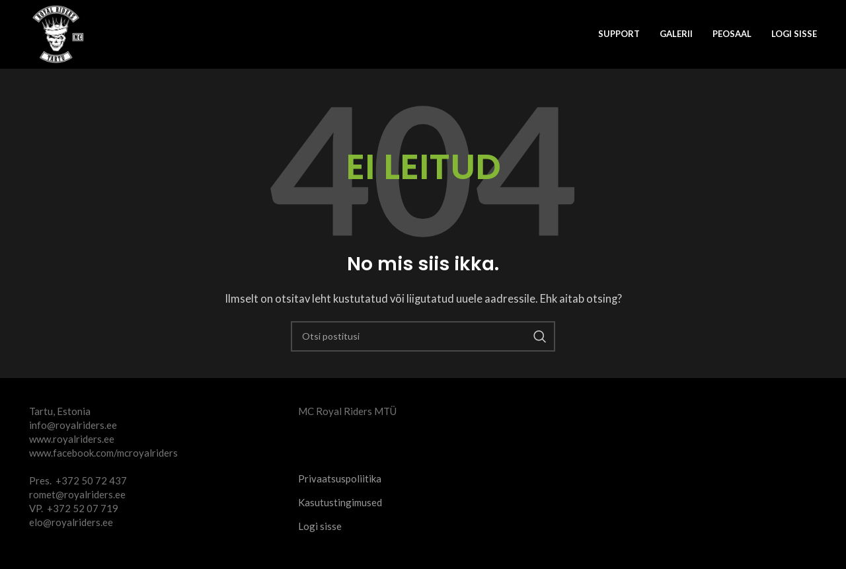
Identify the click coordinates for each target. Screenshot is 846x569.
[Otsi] (423, 336)
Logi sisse (794, 33)
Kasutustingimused (340, 502)
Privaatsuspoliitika (339, 478)
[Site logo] (59, 33)
